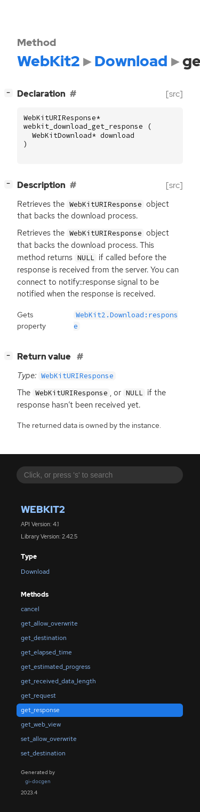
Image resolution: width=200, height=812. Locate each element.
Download (35, 571)
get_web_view (41, 724)
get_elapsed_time (46, 652)
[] (10, 92)
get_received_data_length (58, 681)
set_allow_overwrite (49, 739)
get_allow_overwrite (49, 623)
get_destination (44, 638)
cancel (30, 609)
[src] (174, 93)
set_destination (43, 753)
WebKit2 (43, 509)
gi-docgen (38, 781)
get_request (38, 695)
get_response (40, 710)
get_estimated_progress (55, 666)
